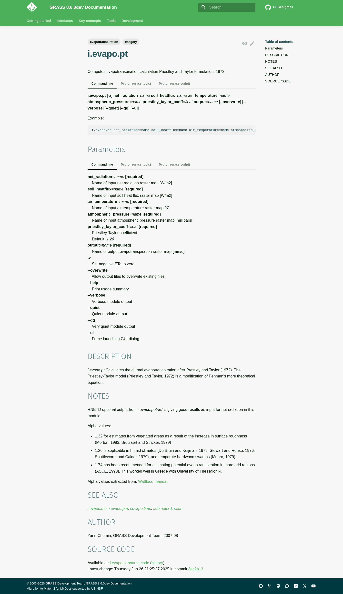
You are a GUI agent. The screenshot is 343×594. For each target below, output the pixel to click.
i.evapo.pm (118, 508)
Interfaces (65, 21)
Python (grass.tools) (136, 83)
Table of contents (279, 42)
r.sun (178, 508)
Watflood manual (152, 481)
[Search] (226, 7)
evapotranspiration (104, 42)
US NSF (97, 588)
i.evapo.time (140, 508)
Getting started (39, 21)
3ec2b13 (195, 569)
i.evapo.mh (97, 508)
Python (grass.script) (174, 83)
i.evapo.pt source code (129, 563)
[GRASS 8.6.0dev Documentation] (34, 7)
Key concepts (90, 21)
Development (132, 21)
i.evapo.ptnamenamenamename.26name (173, 130)
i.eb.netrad (162, 508)
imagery (131, 42)
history (157, 563)
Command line (102, 83)
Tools (111, 21)
